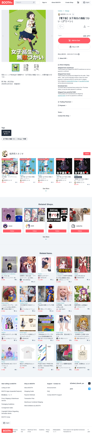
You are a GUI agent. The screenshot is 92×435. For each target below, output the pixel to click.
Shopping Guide (29, 391)
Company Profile (15, 430)
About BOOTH (56, 2)
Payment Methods (29, 395)
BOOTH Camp (6, 417)
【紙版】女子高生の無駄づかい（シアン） (45, 177)
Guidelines (41, 429)
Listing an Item (6, 387)
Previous (3, 35)
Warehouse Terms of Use (32, 430)
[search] (34, 2)
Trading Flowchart (65, 102)
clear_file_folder (6, 175)
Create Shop (69, 2)
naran (10, 226)
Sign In (44, 2)
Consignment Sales (7, 407)
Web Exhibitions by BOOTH (32, 405)
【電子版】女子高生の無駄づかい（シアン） (27, 177)
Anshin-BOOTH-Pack (72, 81)
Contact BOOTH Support (54, 395)
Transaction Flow (29, 398)
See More (46, 238)
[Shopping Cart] (78, 2)
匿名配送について (7, 395)
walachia (79, 226)
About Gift (63, 58)
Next (51, 35)
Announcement (51, 387)
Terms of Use (23, 430)
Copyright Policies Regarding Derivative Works (10, 412)
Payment (62, 105)
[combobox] (25, 2)
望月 (32, 226)
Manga (67, 11)
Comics (60, 11)
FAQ (48, 391)
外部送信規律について (57, 430)
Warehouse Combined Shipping (33, 402)
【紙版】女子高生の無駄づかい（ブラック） (81, 179)
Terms (60, 112)
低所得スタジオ (16, 154)
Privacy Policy (48, 430)
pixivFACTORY (61, 95)
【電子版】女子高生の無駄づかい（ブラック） (63, 177)
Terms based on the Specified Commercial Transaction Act (73, 430)
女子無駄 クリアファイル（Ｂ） (9, 177)
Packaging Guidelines (8, 404)
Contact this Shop (63, 116)
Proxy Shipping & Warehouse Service (10, 399)
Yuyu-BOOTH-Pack (84, 81)
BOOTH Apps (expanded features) (12, 391)
